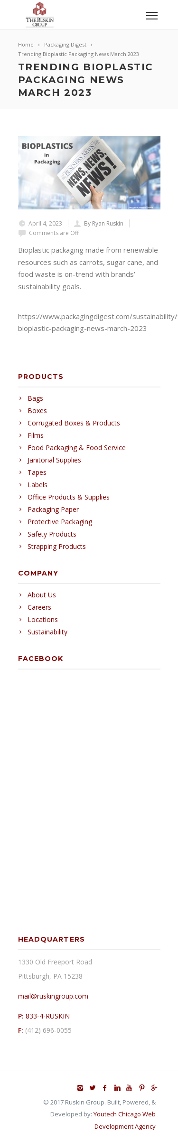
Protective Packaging (60, 521)
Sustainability (47, 631)
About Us (42, 594)
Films (36, 435)
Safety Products (52, 533)
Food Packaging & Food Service (77, 447)
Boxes (37, 410)
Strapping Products (57, 546)
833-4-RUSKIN (48, 1015)
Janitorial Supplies (54, 459)
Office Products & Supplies (69, 496)
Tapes (37, 472)
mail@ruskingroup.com (53, 995)
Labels (37, 484)
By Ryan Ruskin (103, 223)
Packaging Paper (53, 509)
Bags (35, 398)
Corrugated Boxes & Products (74, 422)
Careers (39, 607)
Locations (43, 619)
